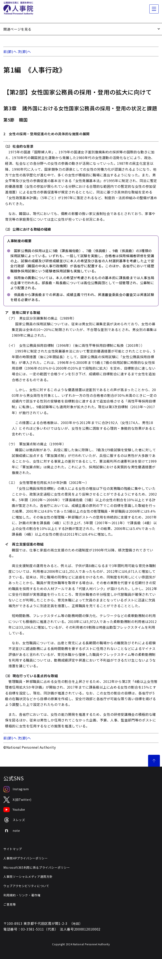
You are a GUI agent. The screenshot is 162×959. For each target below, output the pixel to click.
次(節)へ (24, 51)
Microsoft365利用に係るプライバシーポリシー (36, 867)
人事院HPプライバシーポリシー (25, 858)
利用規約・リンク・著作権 (21, 895)
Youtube (14, 809)
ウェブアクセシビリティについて (26, 886)
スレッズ (14, 819)
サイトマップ (12, 849)
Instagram (16, 789)
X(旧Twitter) (17, 800)
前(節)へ (10, 51)
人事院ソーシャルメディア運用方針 (28, 876)
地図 (76, 923)
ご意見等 (9, 904)
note (11, 831)
